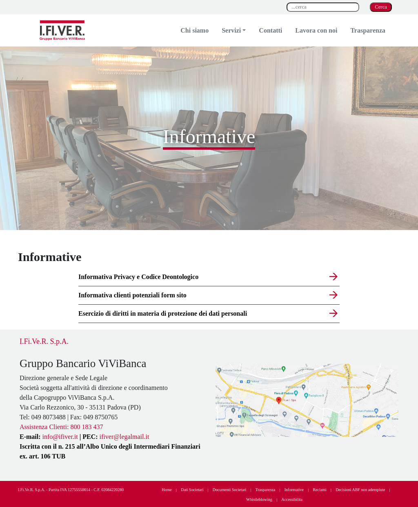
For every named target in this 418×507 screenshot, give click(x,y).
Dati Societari (192, 489)
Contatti (270, 30)
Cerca (381, 7)
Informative (294, 489)
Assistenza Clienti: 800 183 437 (61, 426)
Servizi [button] (231, 30)
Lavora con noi (316, 30)
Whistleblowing (259, 499)
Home (166, 489)
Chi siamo (194, 30)
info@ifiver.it (60, 436)
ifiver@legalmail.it (124, 436)
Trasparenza (367, 30)
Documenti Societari (229, 489)
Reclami (319, 489)
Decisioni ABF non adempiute (360, 489)
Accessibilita (291, 499)
